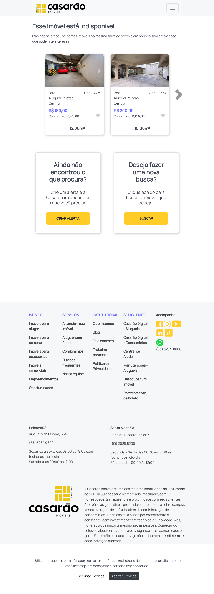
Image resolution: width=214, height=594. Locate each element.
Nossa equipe (73, 373)
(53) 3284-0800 (168, 349)
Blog (96, 332)
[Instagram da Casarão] (167, 323)
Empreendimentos (43, 379)
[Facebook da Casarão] (159, 323)
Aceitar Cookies (123, 576)
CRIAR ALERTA (67, 218)
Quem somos (103, 323)
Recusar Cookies (91, 576)
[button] (49, 70)
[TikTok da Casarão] (168, 332)
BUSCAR (146, 218)
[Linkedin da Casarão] (160, 332)
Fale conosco (103, 341)
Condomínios (72, 351)
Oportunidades (41, 387)
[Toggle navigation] (172, 7)
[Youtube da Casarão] (176, 323)
